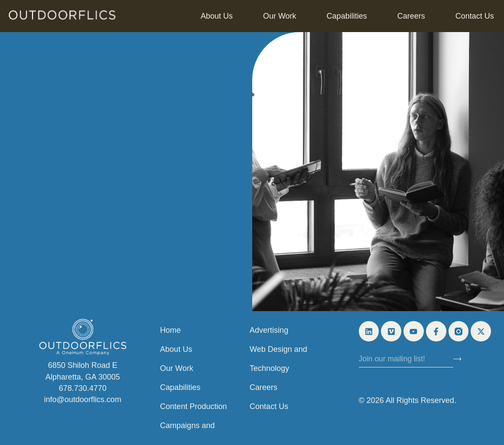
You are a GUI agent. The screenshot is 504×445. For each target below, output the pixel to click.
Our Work (279, 16)
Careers (411, 16)
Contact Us (474, 16)
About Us (217, 16)
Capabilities (347, 16)
